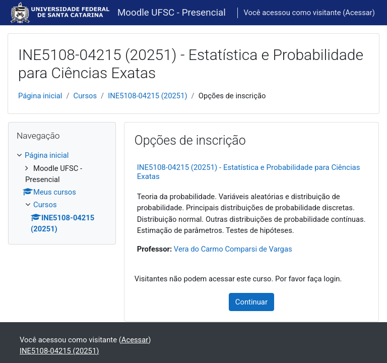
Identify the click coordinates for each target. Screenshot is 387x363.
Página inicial (40, 95)
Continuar (251, 302)
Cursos (85, 95)
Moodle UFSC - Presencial (171, 12)
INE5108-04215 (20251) (147, 95)
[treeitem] (62, 192)
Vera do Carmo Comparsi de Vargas (233, 249)
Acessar (358, 12)
